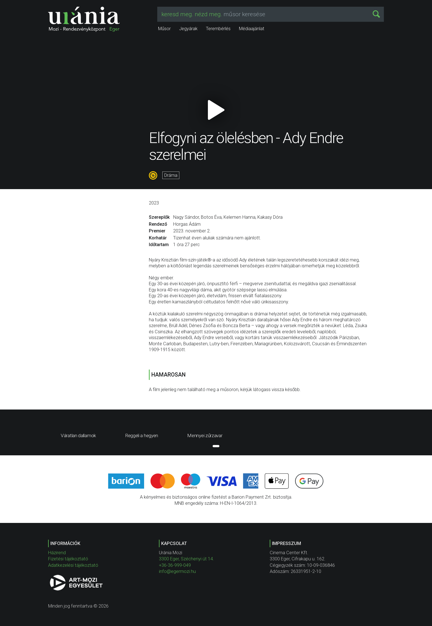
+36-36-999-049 (175, 565)
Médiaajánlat (251, 28)
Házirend (57, 552)
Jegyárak (188, 28)
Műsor (164, 28)
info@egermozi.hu (177, 571)
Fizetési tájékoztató (68, 558)
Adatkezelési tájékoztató (73, 565)
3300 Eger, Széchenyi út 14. (186, 558)
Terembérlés (218, 28)
